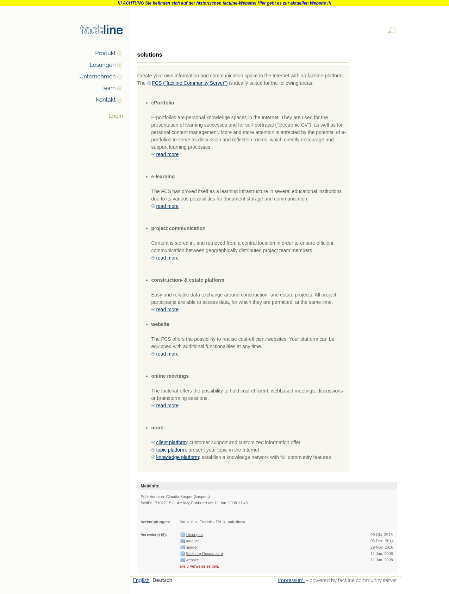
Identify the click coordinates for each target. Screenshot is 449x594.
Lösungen (103, 65)
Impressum (291, 580)
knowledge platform (177, 457)
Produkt (105, 53)
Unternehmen (98, 76)
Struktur (186, 522)
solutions (236, 522)
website (192, 560)
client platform (171, 442)
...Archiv (181, 503)
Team (108, 88)
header (192, 547)
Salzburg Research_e (204, 553)
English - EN (210, 522)
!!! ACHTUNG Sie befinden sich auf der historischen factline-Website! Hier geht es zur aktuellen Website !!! (224, 3)
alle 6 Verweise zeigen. (199, 566)
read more (167, 154)
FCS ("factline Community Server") (189, 83)
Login (115, 116)
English (141, 580)
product (192, 541)
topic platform (171, 450)
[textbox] (349, 30)
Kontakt (106, 99)
